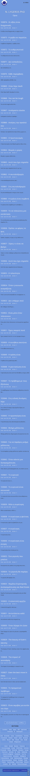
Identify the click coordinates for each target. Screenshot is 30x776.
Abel (2, 736)
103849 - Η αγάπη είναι (11, 354)
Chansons (22, 746)
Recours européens (7, 760)
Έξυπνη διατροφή (22, 764)
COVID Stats (19, 748)
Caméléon (5, 729)
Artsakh (11, 746)
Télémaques (19, 731)
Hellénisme (24, 752)
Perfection (10, 731)
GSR (19, 729)
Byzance (16, 746)
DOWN (28, 774)
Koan (11, 758)
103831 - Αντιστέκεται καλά (12, 613)
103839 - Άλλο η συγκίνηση (12, 504)
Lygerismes (24, 729)
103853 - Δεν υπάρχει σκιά (12, 300)
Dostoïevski (4, 738)
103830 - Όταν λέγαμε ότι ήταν (14, 625)
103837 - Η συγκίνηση (10, 528)
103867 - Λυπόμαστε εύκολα (13, 110)
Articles (14, 28)
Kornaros (25, 738)
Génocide (11, 752)
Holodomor (17, 754)
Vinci (21, 740)
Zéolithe (14, 764)
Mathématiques (18, 758)
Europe (26, 750)
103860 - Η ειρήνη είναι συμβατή (15, 198)
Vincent (17, 740)
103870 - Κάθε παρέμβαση (12, 74)
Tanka (25, 760)
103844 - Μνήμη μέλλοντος (12, 428)
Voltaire (11, 742)
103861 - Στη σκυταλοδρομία (13, 186)
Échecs (9, 750)
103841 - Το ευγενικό (10, 475)
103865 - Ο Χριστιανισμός (12, 138)
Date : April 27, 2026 (6, 616)
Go (15, 752)
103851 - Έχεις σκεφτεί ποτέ (13, 330)
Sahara (15, 760)
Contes (13, 748)
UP (28, 772)
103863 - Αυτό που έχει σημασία (14, 162)
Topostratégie (10, 762)
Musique (26, 758)
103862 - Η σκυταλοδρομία (12, 174)
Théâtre (4, 762)
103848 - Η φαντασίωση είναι (13, 366)
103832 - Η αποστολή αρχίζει (13, 601)
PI (14, 731)
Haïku (18, 752)
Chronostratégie (6, 748)
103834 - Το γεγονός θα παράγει (14, 571)
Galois (20, 738)
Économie (14, 750)
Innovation (16, 756)
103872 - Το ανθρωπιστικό (12, 49)
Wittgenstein (17, 742)
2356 (21, 723)
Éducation (20, 750)
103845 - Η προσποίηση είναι (13, 415)
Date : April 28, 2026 (6, 234)
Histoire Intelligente (8, 754)
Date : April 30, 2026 (6, 28)
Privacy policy (24, 770)
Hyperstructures (7, 756)
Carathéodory (19, 736)
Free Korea (5, 752)
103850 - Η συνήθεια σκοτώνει (14, 342)
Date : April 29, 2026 (6, 140)
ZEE (10, 764)
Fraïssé (15, 738)
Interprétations (5, 758)
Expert (14, 729)
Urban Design (19, 762)
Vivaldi (25, 740)
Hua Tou (24, 754)
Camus (12, 736)
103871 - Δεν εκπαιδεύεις (11, 62)
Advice (6, 746)
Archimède (6, 736)
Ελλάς (10, 729)
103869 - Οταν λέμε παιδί (12, 86)
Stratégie (20, 760)
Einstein (10, 738)
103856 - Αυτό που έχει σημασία (14, 261)
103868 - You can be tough (12, 98)
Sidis (13, 740)
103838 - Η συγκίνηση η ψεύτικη (14, 516)
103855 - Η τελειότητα (10, 273)
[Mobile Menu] (26, 2)
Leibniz (4, 740)
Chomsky (26, 736)
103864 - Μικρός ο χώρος (11, 150)
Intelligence (23, 756)
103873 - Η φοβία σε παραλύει (14, 37)
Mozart (9, 740)
